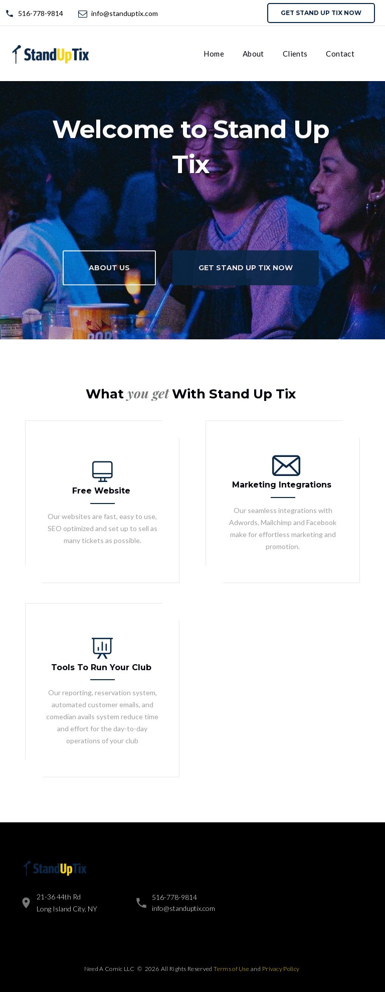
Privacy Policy (280, 968)
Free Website (101, 490)
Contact (340, 53)
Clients (295, 53)
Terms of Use (231, 968)
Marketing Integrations (281, 484)
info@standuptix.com (124, 13)
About (253, 53)
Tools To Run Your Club (101, 667)
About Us (109, 271)
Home (214, 53)
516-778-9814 (40, 13)
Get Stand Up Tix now (321, 13)
